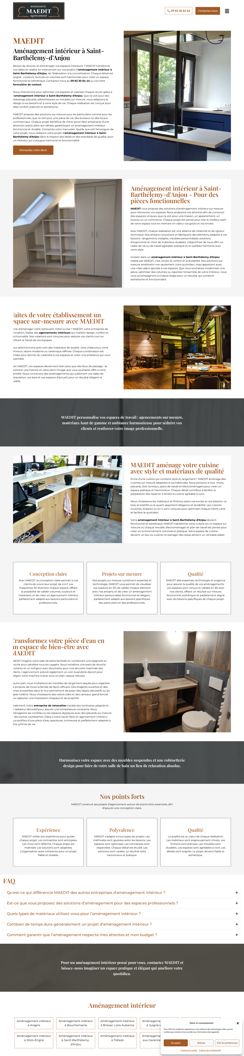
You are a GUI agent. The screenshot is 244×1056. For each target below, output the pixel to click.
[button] (237, 1023)
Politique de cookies (189, 1050)
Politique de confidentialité (210, 1050)
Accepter (175, 1043)
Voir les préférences (227, 1043)
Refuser (201, 1043)
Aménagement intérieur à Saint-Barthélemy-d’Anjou (76, 1040)
